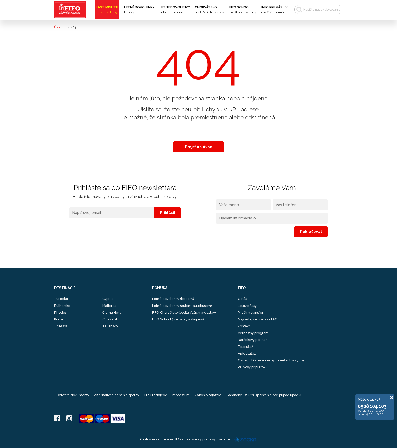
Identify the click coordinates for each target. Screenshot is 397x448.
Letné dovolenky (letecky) (173, 299)
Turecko (61, 299)
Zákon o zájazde (208, 395)
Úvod (57, 27)
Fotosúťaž (245, 347)
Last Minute (107, 10)
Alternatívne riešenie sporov (116, 395)
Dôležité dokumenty (73, 395)
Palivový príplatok (251, 367)
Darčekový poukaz (252, 340)
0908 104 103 (372, 406)
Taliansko (110, 326)
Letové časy (247, 306)
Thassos (60, 326)
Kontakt (244, 326)
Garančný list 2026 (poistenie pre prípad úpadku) (264, 395)
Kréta (58, 319)
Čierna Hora (111, 312)
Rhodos (60, 312)
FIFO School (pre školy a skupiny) (178, 319)
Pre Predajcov (155, 395)
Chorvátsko (210, 10)
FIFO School (242, 10)
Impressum (181, 395)
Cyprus (107, 299)
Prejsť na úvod (198, 147)
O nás (242, 299)
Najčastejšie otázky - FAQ (257, 319)
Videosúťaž (247, 353)
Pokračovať (311, 231)
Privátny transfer (250, 312)
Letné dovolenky (139, 10)
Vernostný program (253, 333)
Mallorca (109, 306)
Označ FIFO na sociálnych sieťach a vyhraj (271, 360)
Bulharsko (62, 306)
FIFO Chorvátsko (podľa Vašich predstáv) (184, 312)
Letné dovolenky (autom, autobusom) (182, 306)
